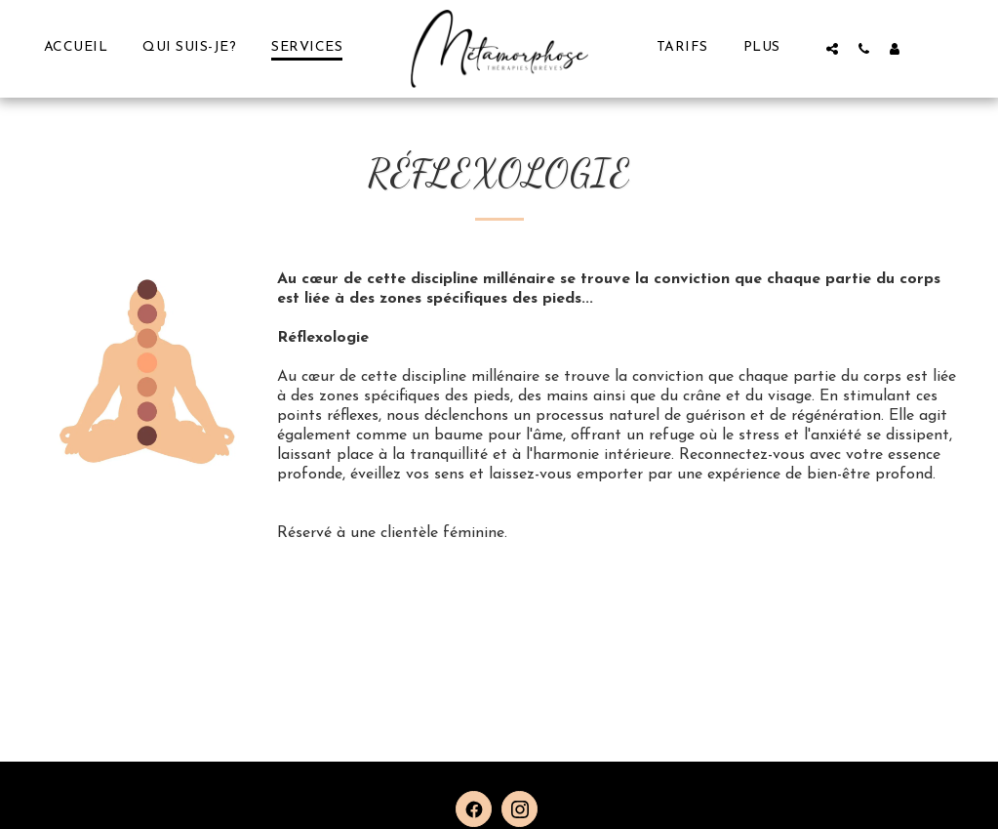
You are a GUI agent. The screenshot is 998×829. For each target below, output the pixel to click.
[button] (832, 48)
